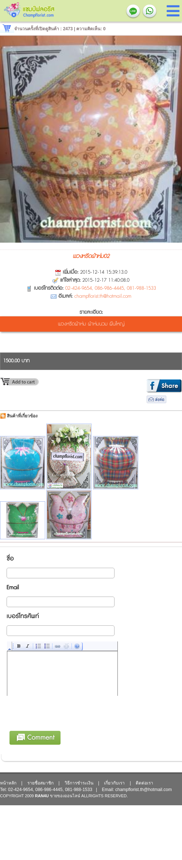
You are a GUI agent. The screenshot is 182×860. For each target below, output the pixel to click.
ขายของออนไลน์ (65, 796)
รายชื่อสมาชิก (40, 783)
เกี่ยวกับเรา (114, 783)
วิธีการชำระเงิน (79, 783)
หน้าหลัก (8, 783)
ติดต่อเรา (144, 783)
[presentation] (62, 725)
